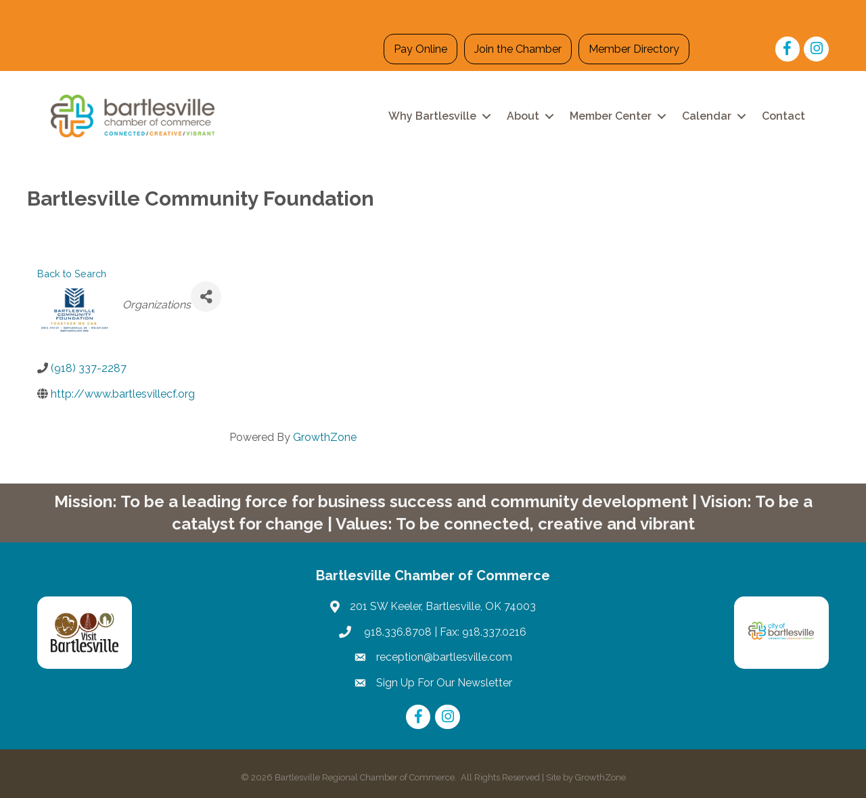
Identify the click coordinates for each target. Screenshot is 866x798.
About (523, 116)
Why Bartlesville (432, 116)
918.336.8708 (396, 632)
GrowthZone (325, 437)
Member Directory (634, 49)
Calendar (706, 116)
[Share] (206, 296)
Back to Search (71, 273)
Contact (783, 116)
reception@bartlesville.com (444, 657)
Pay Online (420, 49)
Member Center (611, 116)
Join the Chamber (518, 49)
